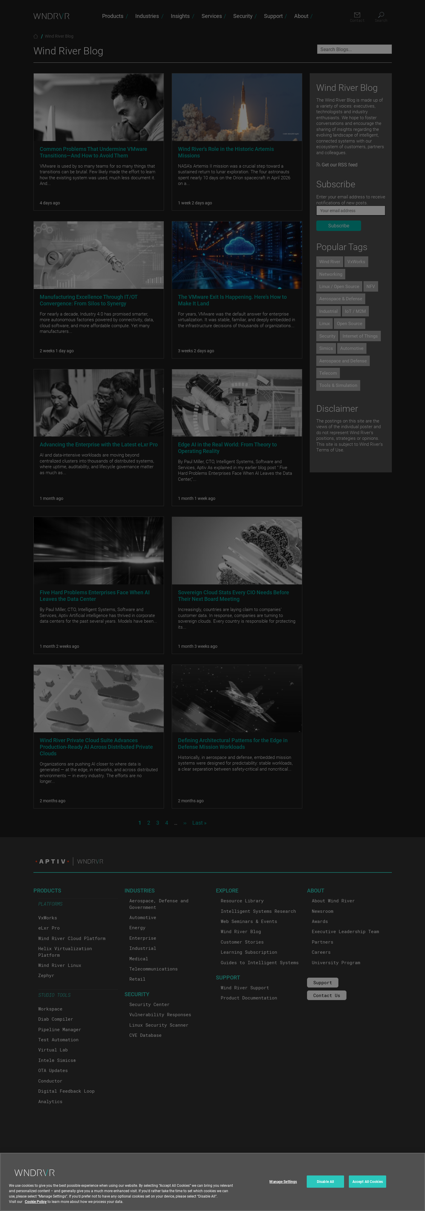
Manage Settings (283, 1188)
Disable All (325, 1188)
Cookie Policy (36, 1208)
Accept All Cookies (367, 1188)
